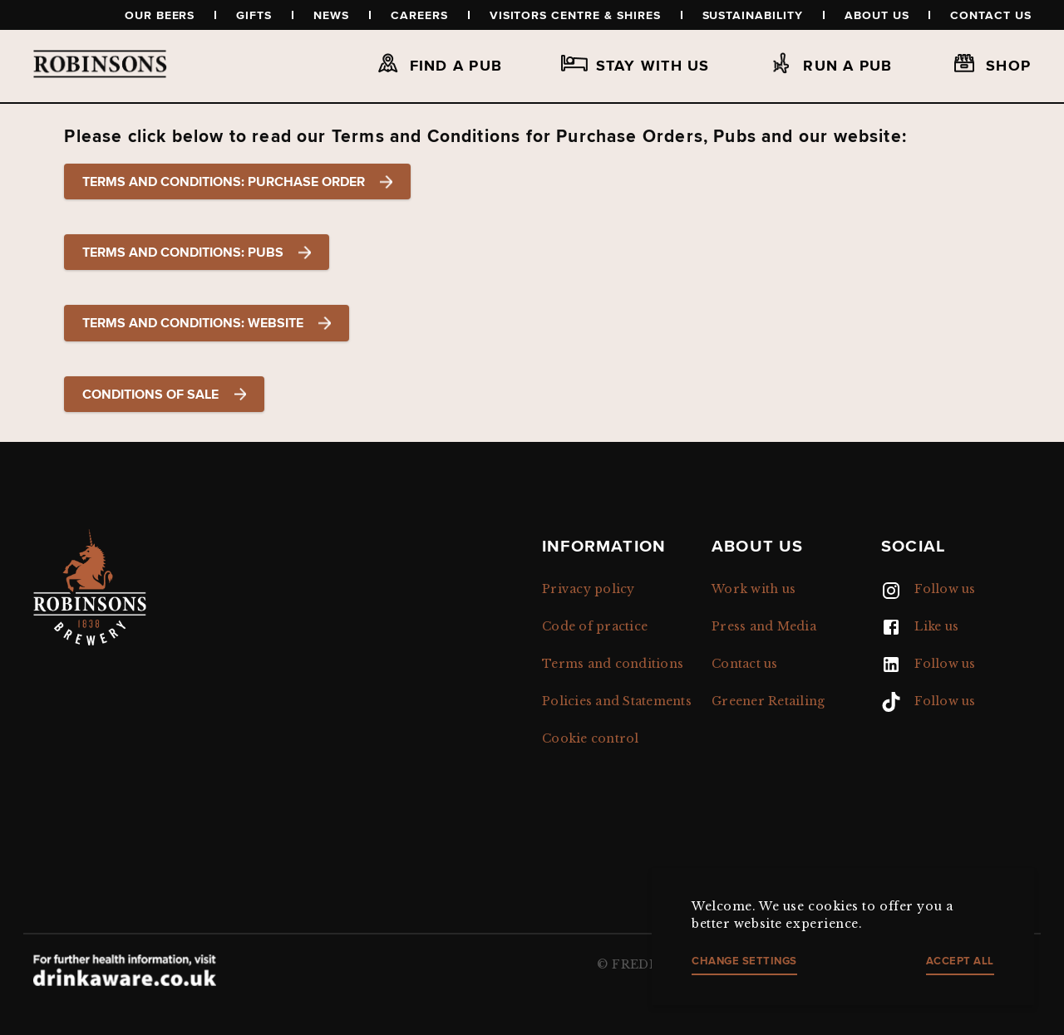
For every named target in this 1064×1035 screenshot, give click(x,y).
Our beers (160, 15)
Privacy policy (588, 588)
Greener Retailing (768, 701)
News (331, 15)
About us (877, 15)
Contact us (991, 15)
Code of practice (595, 626)
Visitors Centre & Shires (575, 15)
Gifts (254, 15)
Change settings (744, 961)
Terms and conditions (612, 663)
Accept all (960, 961)
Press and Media (764, 626)
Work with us (754, 588)
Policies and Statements (617, 701)
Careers (419, 15)
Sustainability (752, 15)
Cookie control (590, 738)
